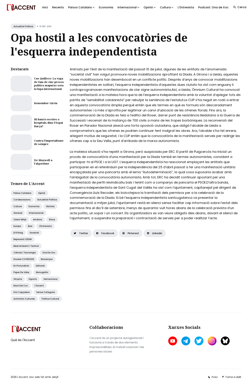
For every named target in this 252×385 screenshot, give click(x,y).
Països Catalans (22, 193)
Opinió (41, 193)
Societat (34, 232)
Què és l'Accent (23, 340)
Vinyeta (17, 279)
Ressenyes (47, 259)
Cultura (17, 206)
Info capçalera (21, 292)
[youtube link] (173, 341)
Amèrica (37, 219)
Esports (33, 279)
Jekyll (55, 377)
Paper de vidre (21, 272)
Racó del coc (20, 285)
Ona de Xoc (48, 252)
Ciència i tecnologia (24, 252)
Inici (45, 7)
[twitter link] (199, 341)
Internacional (36, 212)
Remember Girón (45, 103)
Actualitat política (23, 26)
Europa (17, 226)
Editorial (40, 265)
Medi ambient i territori (26, 245)
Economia (106, 7)
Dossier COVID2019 (23, 259)
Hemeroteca (50, 279)
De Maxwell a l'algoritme (43, 161)
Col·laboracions (22, 199)
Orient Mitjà (19, 219)
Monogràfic (42, 272)
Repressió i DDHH (22, 239)
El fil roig (18, 232)
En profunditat (21, 265)
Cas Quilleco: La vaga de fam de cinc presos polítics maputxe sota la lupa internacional (49, 84)
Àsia (30, 226)
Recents (58, 7)
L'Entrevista (186, 7)
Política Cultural (50, 298)
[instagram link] (212, 341)
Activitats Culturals (24, 298)
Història (50, 206)
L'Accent (39, 285)
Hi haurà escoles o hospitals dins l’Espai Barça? (48, 122)
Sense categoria (45, 292)
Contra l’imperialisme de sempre (49, 142)
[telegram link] (186, 341)
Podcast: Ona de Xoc (213, 7)
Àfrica (52, 219)
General (17, 212)
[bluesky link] (225, 341)
